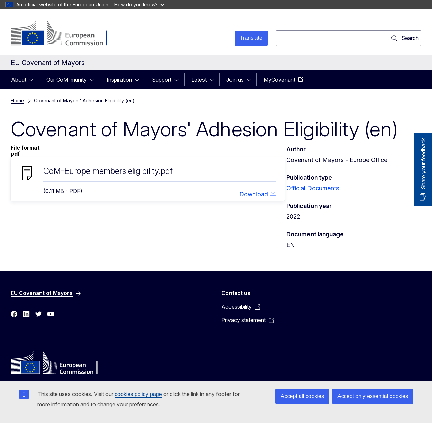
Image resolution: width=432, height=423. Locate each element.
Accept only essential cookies (373, 396)
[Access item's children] (33, 79)
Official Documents (312, 188)
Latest (199, 79)
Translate (251, 38)
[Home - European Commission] (65, 33)
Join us (235, 79)
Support (161, 79)
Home (17, 100)
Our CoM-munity (66, 79)
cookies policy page (138, 394)
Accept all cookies (302, 396)
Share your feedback (423, 163)
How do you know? (139, 4)
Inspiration (119, 79)
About (18, 79)
